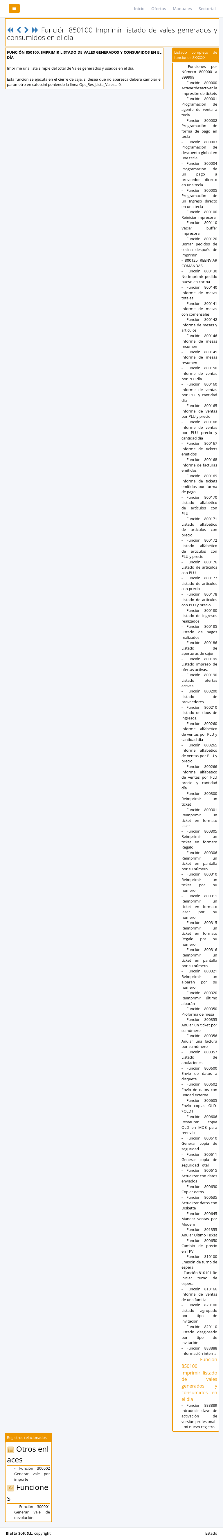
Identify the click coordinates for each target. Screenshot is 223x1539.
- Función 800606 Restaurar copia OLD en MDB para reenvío (199, 1124)
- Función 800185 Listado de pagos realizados (199, 632)
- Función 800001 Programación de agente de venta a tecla (199, 106)
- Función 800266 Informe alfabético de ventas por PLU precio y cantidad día (199, 777)
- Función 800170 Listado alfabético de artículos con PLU (199, 505)
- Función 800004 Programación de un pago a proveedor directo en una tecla (199, 174)
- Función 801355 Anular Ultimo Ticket (199, 1232)
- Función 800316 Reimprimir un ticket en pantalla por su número (199, 957)
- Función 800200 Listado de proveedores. (199, 696)
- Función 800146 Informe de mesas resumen (199, 341)
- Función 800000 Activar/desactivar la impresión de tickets (199, 88)
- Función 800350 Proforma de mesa (199, 1011)
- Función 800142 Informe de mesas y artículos (199, 325)
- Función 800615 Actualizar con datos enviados (199, 1176)
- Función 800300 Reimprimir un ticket (199, 799)
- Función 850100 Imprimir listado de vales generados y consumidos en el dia (199, 1379)
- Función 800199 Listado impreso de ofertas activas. (199, 664)
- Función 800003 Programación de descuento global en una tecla (199, 150)
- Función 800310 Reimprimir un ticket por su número (199, 882)
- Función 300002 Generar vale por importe (32, 1474)
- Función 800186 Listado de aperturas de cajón (199, 648)
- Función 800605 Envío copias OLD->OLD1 (199, 1106)
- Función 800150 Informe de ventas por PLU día (199, 373)
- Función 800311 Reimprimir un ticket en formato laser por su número (199, 906)
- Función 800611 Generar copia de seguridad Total (199, 1160)
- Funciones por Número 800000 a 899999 (199, 72)
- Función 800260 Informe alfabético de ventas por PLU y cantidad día (199, 731)
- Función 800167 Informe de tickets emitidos (199, 449)
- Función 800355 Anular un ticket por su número (199, 1025)
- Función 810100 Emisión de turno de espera (199, 1262)
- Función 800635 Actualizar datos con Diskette (199, 1203)
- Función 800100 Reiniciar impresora (199, 214)
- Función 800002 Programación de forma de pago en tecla (199, 128)
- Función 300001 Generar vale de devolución (32, 1512)
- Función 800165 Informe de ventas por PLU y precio (199, 411)
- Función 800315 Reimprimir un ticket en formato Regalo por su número (199, 933)
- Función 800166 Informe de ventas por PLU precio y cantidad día (199, 430)
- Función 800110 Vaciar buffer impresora (199, 228)
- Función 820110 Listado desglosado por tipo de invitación (199, 1335)
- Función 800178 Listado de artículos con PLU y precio (199, 599)
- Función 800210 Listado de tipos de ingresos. (199, 713)
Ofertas (158, 8)
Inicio (139, 8)
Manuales (182, 8)
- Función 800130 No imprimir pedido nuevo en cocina (199, 276)
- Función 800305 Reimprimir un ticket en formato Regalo (199, 839)
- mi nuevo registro (198, 1426)
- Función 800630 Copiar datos (199, 1189)
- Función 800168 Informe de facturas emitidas (199, 465)
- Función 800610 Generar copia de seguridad (199, 1143)
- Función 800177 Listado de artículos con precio (199, 583)
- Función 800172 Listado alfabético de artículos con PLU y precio (199, 548)
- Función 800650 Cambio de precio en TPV (199, 1246)
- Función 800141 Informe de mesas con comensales (199, 309)
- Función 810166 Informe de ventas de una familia (199, 1294)
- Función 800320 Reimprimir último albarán (199, 998)
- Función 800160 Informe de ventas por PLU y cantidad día (199, 392)
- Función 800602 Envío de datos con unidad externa (199, 1089)
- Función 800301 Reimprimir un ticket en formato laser (199, 818)
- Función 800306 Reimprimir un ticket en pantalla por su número (199, 860)
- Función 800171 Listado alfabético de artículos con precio (199, 527)
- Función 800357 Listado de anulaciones (199, 1057)
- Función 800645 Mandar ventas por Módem (199, 1219)
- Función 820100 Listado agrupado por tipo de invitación (199, 1313)
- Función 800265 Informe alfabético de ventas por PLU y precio (199, 753)
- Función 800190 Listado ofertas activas (199, 680)
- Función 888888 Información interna (199, 1351)
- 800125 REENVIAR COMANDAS (199, 263)
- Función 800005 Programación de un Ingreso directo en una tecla (199, 198)
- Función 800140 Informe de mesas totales (199, 293)
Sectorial (207, 8)
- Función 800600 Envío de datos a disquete (199, 1074)
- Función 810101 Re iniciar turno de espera (199, 1278)
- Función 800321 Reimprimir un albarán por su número (199, 979)
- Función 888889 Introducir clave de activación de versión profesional (199, 1413)
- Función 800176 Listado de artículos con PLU (199, 567)
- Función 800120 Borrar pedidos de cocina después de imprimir (199, 247)
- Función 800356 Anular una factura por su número (199, 1041)
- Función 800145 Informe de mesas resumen (199, 357)
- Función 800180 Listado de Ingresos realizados (199, 616)
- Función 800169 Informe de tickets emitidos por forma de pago (199, 484)
